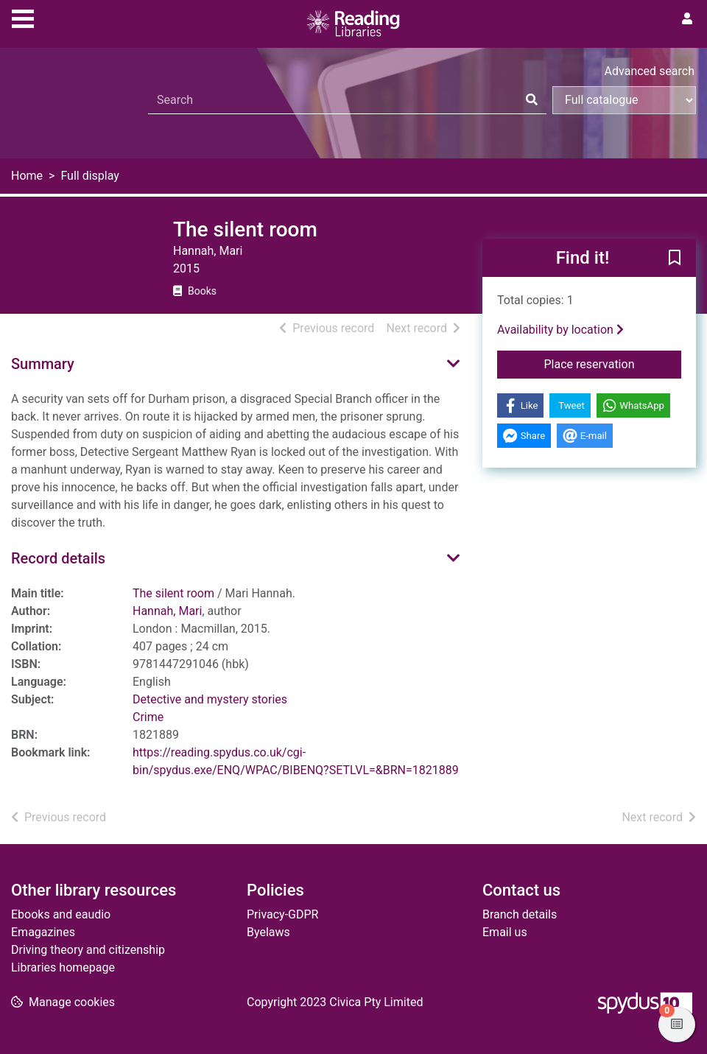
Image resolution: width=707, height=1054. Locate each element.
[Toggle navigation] (23, 17)
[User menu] (687, 19)
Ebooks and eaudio (60, 914)
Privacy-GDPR (282, 914)
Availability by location (560, 330)
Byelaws (268, 932)
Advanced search (649, 71)
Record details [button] (58, 558)
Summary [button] (42, 364)
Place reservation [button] (612, 363)
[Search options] (624, 100)
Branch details (519, 914)
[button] (674, 258)
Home (27, 176)
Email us (504, 932)
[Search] (531, 100)
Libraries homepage (63, 967)
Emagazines (43, 932)
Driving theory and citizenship (88, 950)
